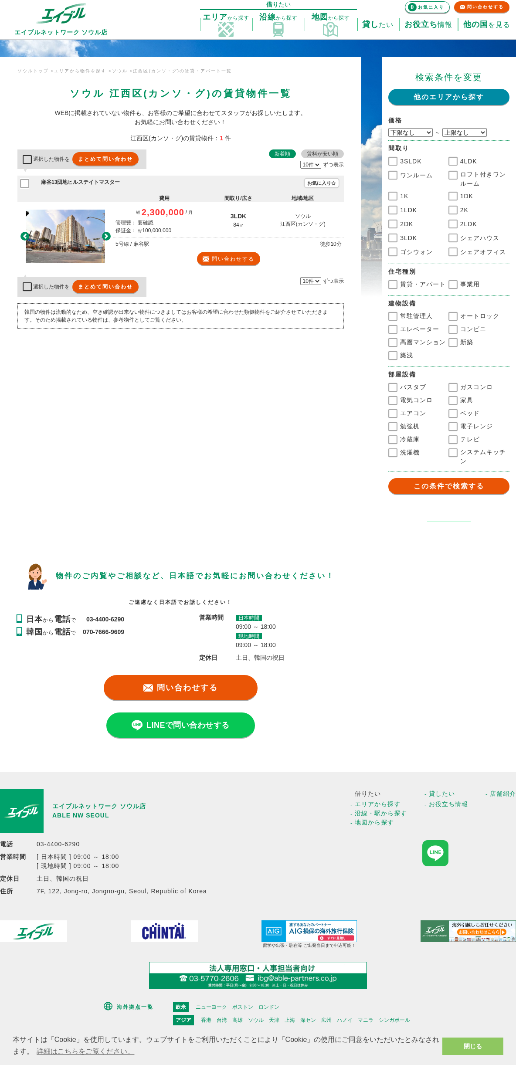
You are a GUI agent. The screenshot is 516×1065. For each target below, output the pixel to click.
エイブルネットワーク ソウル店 (99, 806)
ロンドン (268, 1007)
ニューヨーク (211, 1007)
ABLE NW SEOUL (80, 815)
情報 (428, 25)
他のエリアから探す (449, 97)
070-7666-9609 (103, 631)
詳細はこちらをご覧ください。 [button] (85, 1051)
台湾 (222, 1020)
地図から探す (374, 822)
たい (378, 25)
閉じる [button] (473, 1046)
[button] (24, 236)
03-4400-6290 (105, 619)
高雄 (237, 1020)
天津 (274, 1020)
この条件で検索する (449, 486)
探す (226, 17)
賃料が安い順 (322, 154)
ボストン (242, 1007)
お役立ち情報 (448, 803)
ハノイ (345, 1020)
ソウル (256, 1020)
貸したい (442, 793)
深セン (308, 1020)
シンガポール (394, 1020)
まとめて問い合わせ (105, 159)
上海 (290, 1020)
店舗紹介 (503, 793)
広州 (326, 1020)
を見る (486, 25)
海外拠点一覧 (135, 1007)
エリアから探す (378, 803)
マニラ (365, 1020)
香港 (206, 1020)
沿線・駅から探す (381, 813)
